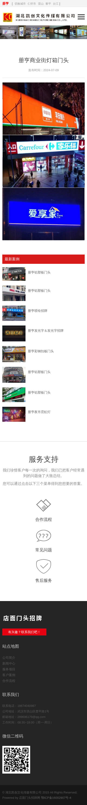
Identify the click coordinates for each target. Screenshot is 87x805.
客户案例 (8, 675)
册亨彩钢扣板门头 (41, 351)
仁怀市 (32, 3)
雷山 (41, 3)
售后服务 (43, 580)
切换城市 (20, 3)
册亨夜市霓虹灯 (39, 412)
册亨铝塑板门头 (39, 272)
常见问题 (43, 550)
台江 (55, 3)
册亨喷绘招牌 (37, 311)
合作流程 (43, 519)
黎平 (48, 3)
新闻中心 (8, 663)
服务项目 (8, 669)
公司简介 (8, 657)
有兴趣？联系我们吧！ (24, 632)
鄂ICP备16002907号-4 (56, 797)
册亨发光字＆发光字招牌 (46, 330)
